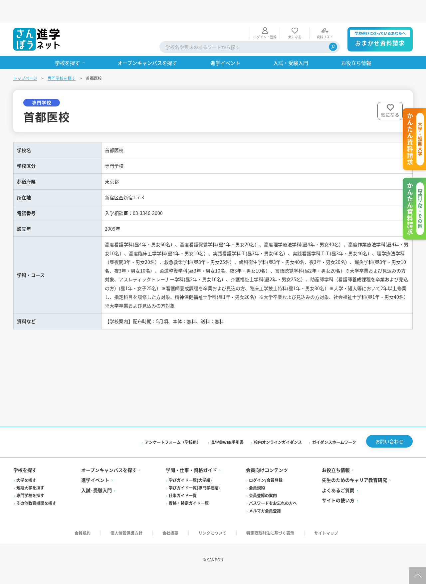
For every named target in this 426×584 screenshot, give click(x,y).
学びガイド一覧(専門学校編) (194, 496)
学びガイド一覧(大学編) (190, 488)
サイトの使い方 (338, 508)
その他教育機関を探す (36, 511)
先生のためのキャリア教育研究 (354, 488)
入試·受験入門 (96, 498)
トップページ (25, 55)
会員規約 (257, 496)
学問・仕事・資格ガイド (191, 478)
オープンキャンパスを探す (109, 478)
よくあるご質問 (338, 498)
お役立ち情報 (336, 478)
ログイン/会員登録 (266, 488)
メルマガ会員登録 (265, 519)
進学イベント (95, 488)
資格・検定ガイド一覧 (189, 511)
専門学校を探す (62, 55)
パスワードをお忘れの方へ (273, 511)
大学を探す (26, 488)
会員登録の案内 (263, 503)
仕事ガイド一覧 (183, 503)
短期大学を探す (30, 496)
